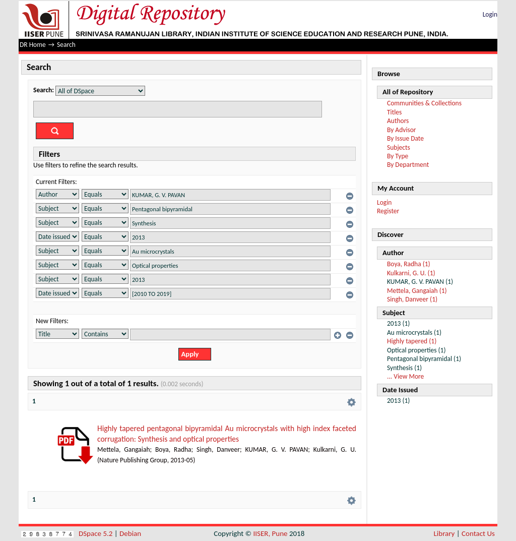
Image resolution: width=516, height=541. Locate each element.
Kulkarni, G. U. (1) (411, 273)
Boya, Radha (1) (408, 264)
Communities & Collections (424, 103)
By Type (397, 156)
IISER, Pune (270, 533)
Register (388, 211)
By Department (408, 164)
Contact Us (478, 533)
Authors (398, 120)
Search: (43, 90)
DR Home (33, 44)
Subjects (398, 147)
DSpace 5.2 (96, 533)
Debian (130, 533)
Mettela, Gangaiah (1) (417, 290)
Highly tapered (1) (411, 341)
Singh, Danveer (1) (412, 299)
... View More (405, 376)
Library (444, 533)
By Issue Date (405, 138)
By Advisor (401, 130)
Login (490, 14)
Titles (394, 112)
